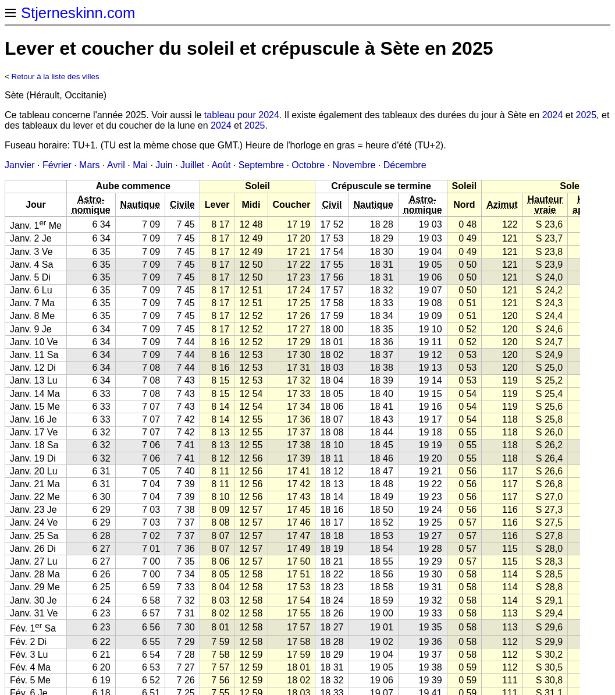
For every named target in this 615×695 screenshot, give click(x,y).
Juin (163, 165)
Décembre (404, 165)
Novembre (354, 165)
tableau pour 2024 (241, 115)
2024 (552, 115)
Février (57, 165)
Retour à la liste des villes (55, 76)
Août (220, 165)
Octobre (308, 165)
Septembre (261, 165)
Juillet (192, 165)
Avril (116, 165)
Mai (140, 165)
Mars (89, 165)
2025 (586, 115)
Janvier (20, 165)
